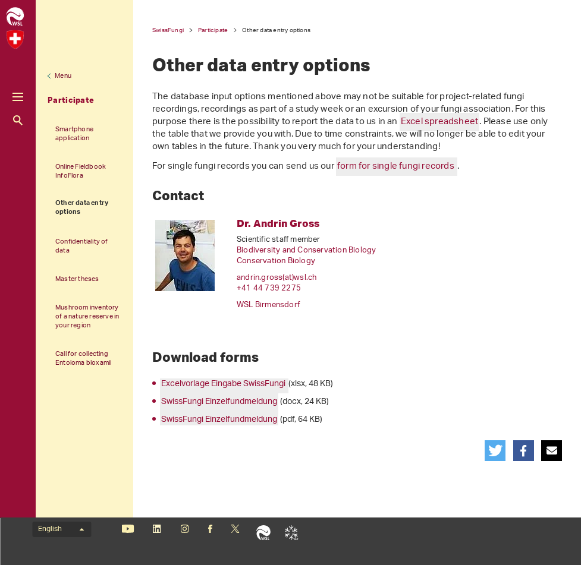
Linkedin (157, 529)
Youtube (127, 529)
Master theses (77, 279)
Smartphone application (74, 134)
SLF (291, 532)
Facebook (210, 529)
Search (18, 120)
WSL (263, 532)
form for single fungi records (396, 166)
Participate (71, 99)
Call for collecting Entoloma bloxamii (83, 358)
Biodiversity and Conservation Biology (306, 250)
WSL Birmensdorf (268, 305)
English (61, 529)
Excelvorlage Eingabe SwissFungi (224, 384)
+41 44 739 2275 (269, 288)
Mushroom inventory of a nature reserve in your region (87, 316)
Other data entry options (81, 208)
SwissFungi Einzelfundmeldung (219, 402)
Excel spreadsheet (439, 122)
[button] (495, 450)
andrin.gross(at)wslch (276, 277)
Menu (63, 76)
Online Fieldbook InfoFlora (80, 171)
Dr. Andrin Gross (278, 223)
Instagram (185, 529)
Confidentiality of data (81, 246)
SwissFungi (168, 30)
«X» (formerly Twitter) (235, 529)
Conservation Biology (276, 261)
